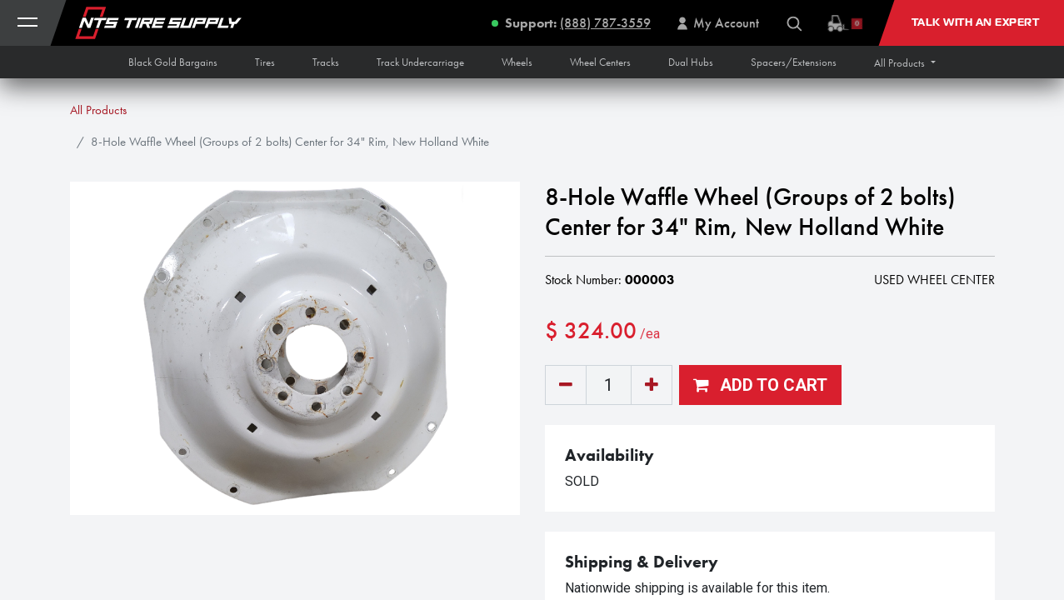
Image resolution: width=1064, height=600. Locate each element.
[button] (904, 63)
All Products (98, 110)
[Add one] (651, 385)
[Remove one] (566, 385)
